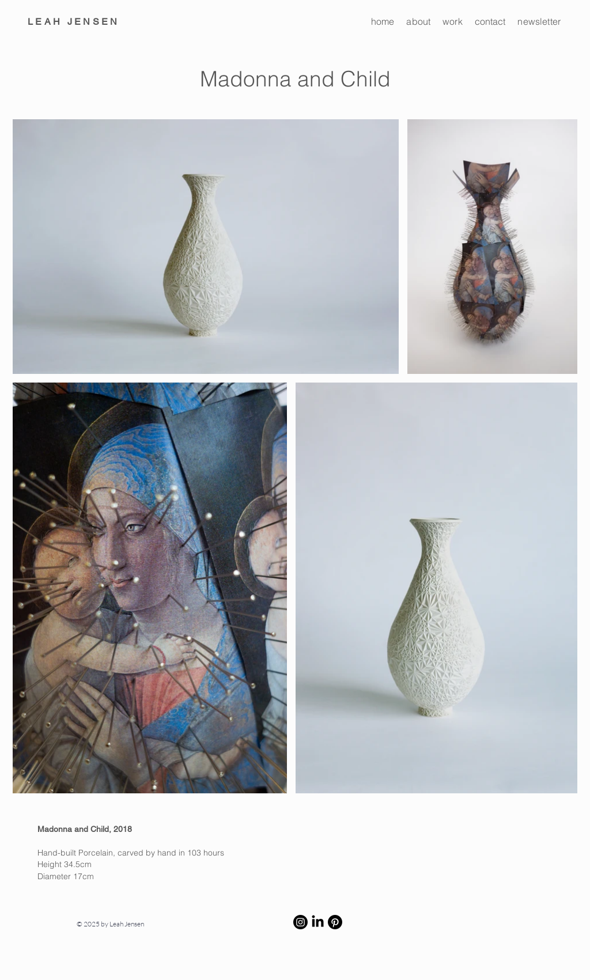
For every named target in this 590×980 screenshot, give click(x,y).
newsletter (539, 21)
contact (490, 21)
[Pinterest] (335, 922)
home (383, 21)
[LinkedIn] (318, 922)
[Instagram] (300, 922)
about (418, 21)
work (452, 21)
